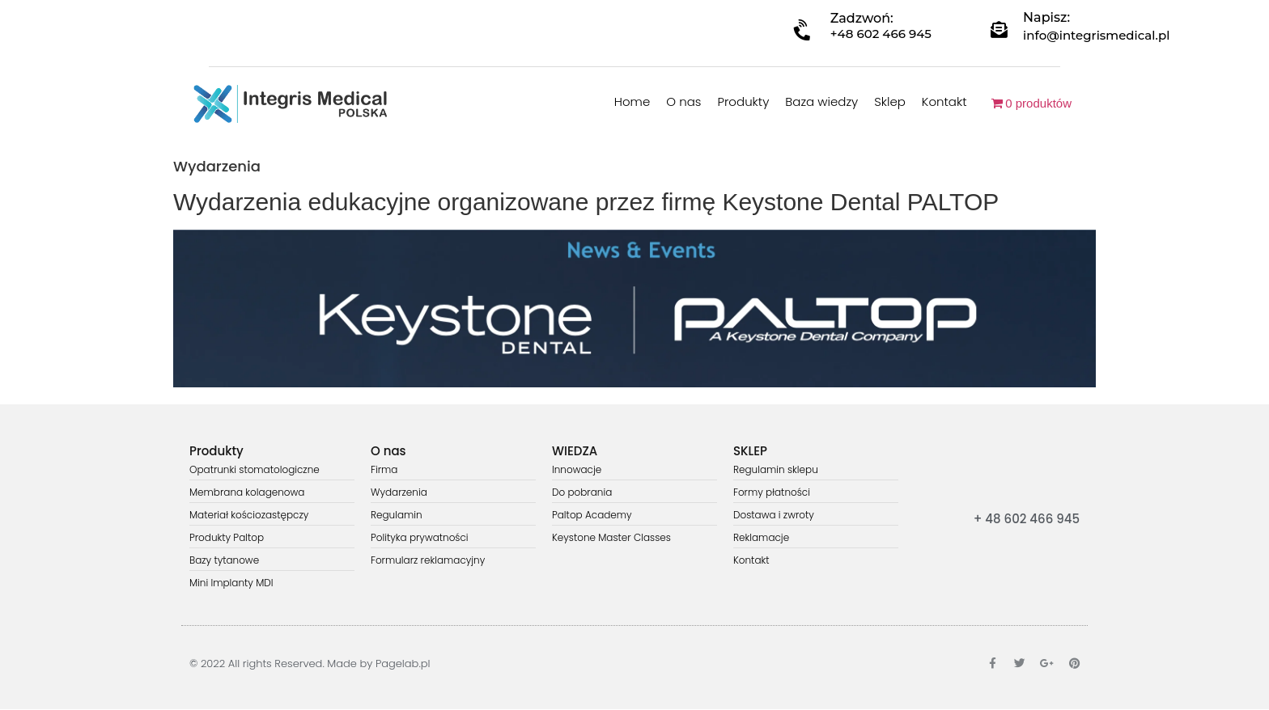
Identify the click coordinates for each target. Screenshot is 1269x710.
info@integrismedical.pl (1096, 35)
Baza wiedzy (821, 101)
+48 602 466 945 (881, 33)
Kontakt (944, 101)
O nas (683, 101)
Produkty (743, 101)
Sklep (890, 101)
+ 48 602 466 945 (1027, 518)
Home (632, 101)
